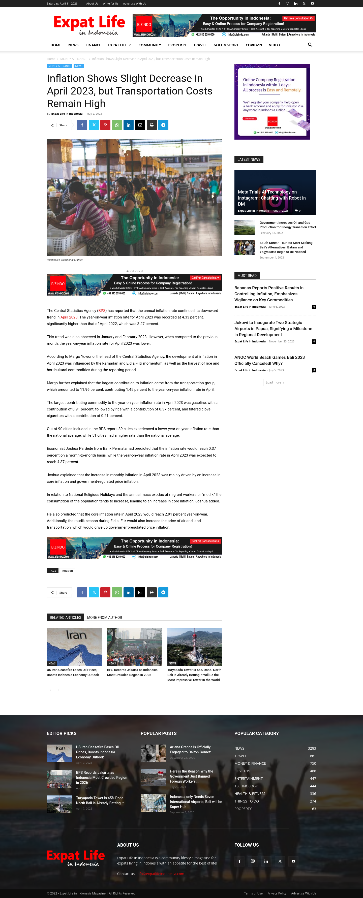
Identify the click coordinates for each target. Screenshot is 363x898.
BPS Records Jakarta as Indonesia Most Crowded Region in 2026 (101, 778)
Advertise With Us (134, 3)
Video (274, 45)
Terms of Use (253, 893)
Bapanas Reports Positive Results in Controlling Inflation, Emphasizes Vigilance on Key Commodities (269, 293)
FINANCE (93, 45)
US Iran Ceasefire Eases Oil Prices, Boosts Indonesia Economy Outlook (97, 752)
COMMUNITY (149, 45)
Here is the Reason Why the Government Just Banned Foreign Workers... (191, 776)
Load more (275, 382)
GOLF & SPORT (226, 45)
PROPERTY (177, 45)
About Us (92, 3)
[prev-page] (50, 690)
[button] (310, 45)
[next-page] (58, 690)
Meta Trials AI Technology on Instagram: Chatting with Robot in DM (272, 198)
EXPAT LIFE (119, 45)
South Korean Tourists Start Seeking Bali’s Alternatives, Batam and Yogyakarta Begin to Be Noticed (286, 247)
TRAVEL (199, 45)
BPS (102, 310)
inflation (67, 570)
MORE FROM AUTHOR (104, 618)
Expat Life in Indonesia (66, 113)
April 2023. (69, 317)
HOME (55, 45)
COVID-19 (254, 45)
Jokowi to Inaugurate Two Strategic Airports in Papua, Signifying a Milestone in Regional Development (273, 328)
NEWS (73, 45)
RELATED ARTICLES (65, 618)
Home (51, 59)
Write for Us (110, 3)
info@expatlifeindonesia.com (160, 873)
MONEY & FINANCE (73, 59)
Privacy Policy (276, 893)
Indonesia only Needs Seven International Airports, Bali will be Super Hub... (196, 802)
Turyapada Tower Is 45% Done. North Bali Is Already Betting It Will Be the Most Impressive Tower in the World (194, 675)
